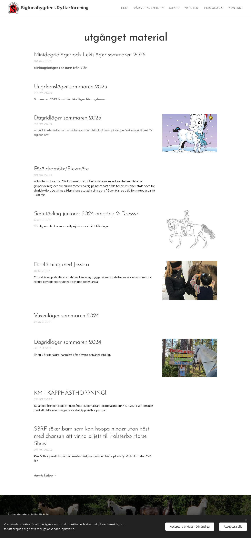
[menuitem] (132, 8)
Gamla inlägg (43, 475)
